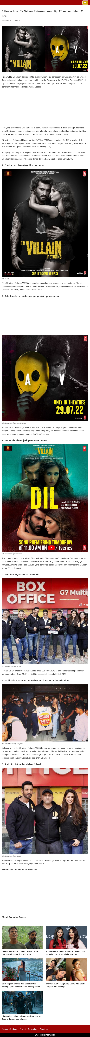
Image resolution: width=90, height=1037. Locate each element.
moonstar (7, 20)
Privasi (23, 1029)
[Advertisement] (45, 108)
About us (44, 1029)
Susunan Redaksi (9, 1029)
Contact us (32, 1029)
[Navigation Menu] (85, 2)
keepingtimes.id (48, 1035)
